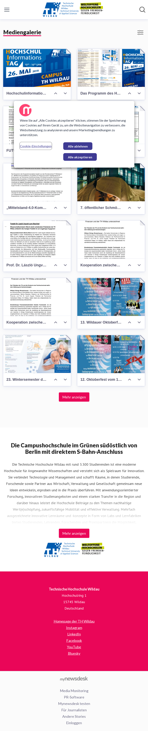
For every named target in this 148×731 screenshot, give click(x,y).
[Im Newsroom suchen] (142, 9)
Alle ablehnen (78, 146)
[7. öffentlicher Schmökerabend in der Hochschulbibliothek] (111, 182)
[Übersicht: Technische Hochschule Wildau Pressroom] (73, 9)
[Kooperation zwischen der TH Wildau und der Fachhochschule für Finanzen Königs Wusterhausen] (37, 297)
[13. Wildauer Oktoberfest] (111, 297)
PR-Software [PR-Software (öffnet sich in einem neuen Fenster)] (74, 697)
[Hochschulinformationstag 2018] (37, 68)
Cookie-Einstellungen (36, 146)
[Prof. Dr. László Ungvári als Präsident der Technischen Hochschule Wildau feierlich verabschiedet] (37, 240)
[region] (74, 134)
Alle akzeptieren (80, 157)
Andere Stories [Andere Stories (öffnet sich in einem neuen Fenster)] (74, 716)
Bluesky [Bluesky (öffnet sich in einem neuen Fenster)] (74, 653)
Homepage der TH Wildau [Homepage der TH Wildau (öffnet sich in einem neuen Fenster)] (74, 621)
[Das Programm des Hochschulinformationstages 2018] (111, 68)
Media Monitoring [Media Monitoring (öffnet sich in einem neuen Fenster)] (74, 690)
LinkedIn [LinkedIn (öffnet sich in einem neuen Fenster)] (74, 634)
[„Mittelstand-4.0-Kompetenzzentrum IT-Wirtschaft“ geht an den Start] (37, 182)
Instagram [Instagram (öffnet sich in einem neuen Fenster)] (74, 627)
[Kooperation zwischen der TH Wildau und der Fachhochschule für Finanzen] (111, 240)
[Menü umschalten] (6, 9)
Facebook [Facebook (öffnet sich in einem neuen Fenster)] (74, 640)
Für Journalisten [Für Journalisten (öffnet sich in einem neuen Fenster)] (74, 710)
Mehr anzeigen (74, 397)
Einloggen (74, 723)
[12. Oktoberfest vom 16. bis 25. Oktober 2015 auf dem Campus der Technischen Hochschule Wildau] (111, 354)
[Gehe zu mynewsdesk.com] (74, 678)
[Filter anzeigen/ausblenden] (140, 32)
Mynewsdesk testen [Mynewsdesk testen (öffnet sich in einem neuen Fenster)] (74, 703)
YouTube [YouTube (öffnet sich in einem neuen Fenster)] (74, 647)
